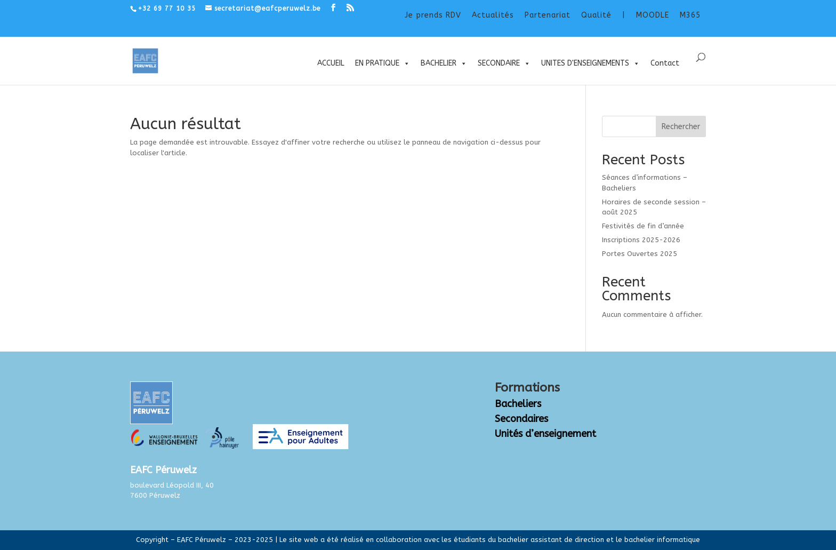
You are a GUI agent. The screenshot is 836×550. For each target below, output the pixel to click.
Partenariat (547, 15)
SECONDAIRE (504, 63)
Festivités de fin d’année (643, 226)
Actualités (493, 15)
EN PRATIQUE (382, 63)
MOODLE (652, 15)
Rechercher (681, 126)
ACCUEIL (330, 63)
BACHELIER (444, 63)
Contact (664, 63)
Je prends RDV (433, 15)
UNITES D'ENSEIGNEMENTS (590, 63)
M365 (690, 15)
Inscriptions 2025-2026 (641, 240)
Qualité (596, 15)
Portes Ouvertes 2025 (639, 254)
